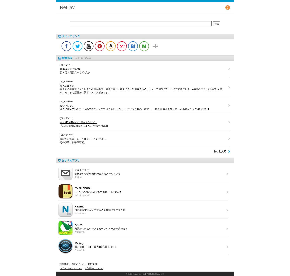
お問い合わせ (78, 264)
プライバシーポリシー (71, 268)
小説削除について (94, 268)
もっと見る (219, 151)
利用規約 (92, 264)
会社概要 (64, 264)
